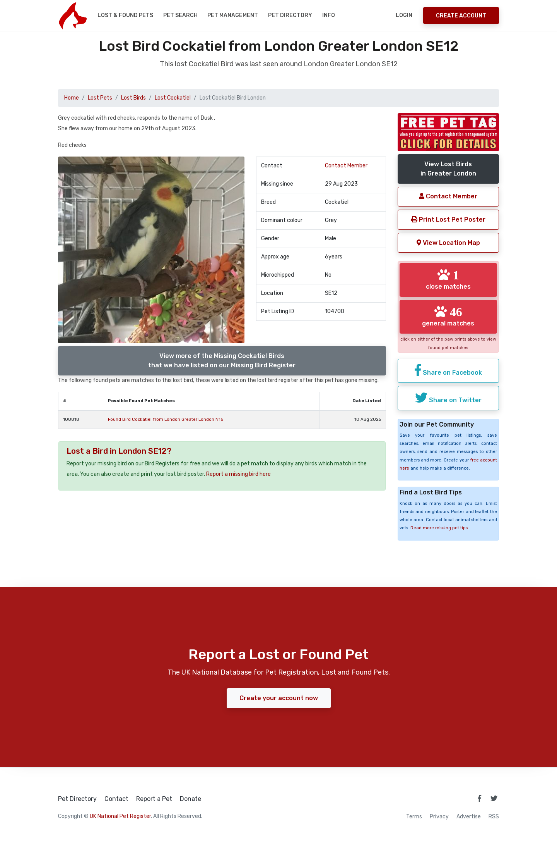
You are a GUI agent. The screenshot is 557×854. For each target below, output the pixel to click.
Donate (190, 799)
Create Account (461, 15)
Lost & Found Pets (125, 15)
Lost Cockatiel (173, 98)
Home (71, 98)
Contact (116, 799)
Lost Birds (133, 98)
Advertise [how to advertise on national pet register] (468, 816)
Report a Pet (154, 799)
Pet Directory (290, 15)
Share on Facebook (448, 370)
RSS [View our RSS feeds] (494, 816)
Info (328, 15)
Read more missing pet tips (439, 527)
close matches (448, 279)
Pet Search (180, 15)
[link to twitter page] (494, 798)
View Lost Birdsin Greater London (448, 168)
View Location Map (448, 242)
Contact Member (346, 165)
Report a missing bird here (238, 474)
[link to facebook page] (479, 798)
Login (404, 15)
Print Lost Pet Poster (448, 219)
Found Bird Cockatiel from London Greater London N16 (165, 419)
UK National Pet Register (120, 816)
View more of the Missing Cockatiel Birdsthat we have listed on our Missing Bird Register (222, 360)
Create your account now (278, 698)
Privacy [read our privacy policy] (439, 816)
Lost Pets (100, 98)
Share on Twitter (448, 397)
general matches (448, 316)
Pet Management (232, 15)
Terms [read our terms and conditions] (414, 816)
